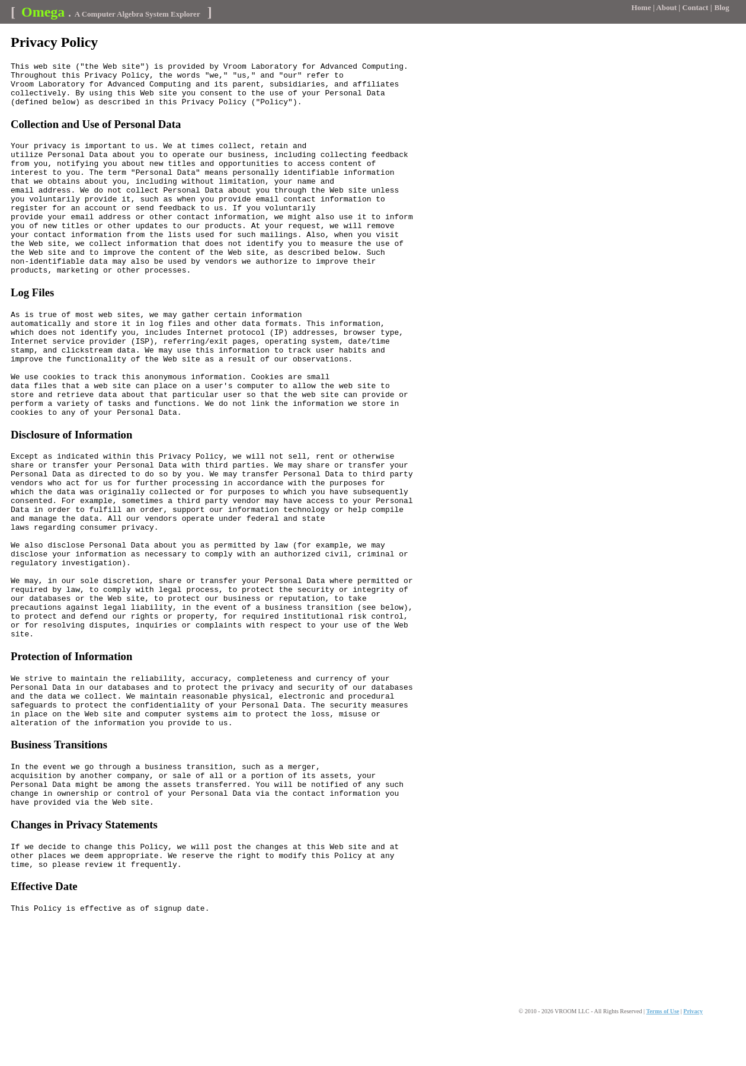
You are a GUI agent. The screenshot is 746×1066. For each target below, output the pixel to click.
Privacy (693, 1053)
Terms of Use (663, 1053)
